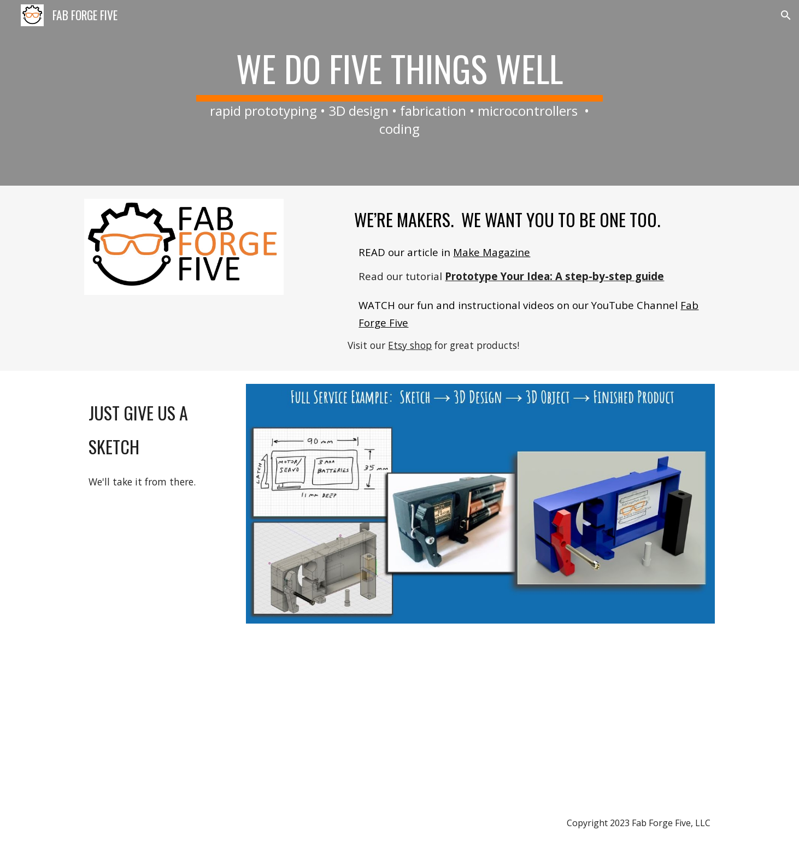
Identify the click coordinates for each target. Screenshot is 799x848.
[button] (786, 15)
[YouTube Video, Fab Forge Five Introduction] (453, 717)
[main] (399, 93)
